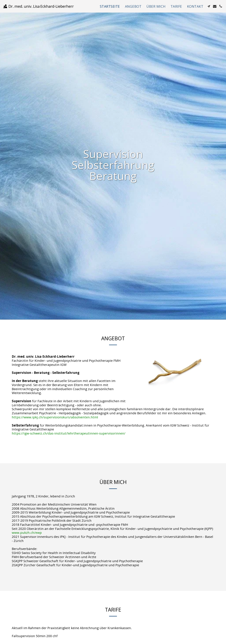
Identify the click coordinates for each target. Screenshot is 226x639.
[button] (209, 6)
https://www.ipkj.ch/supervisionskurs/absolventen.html (55, 417)
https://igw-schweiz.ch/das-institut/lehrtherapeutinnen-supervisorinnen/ (68, 433)
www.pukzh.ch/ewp (27, 532)
